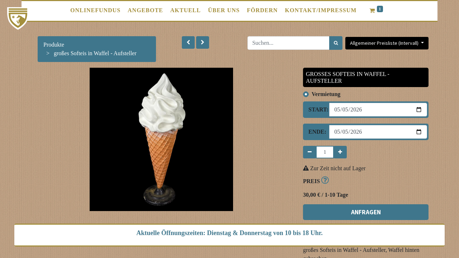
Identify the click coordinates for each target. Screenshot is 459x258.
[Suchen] (335, 43)
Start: (316, 109)
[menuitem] (95, 10)
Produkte (53, 45)
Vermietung (326, 94)
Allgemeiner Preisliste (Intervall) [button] (385, 43)
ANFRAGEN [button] (366, 212)
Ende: (316, 132)
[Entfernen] (309, 152)
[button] (188, 42)
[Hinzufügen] (340, 152)
